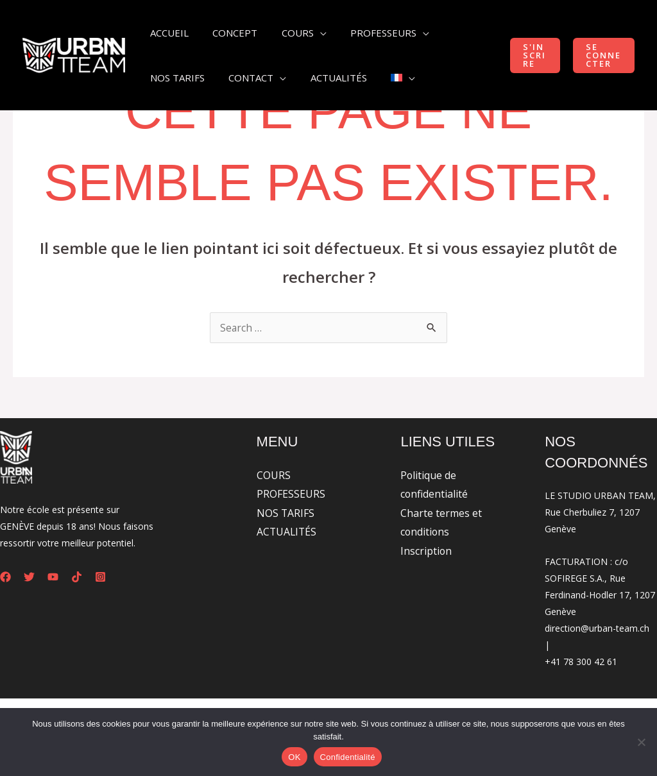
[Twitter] (29, 576)
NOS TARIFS (286, 513)
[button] (530, 55)
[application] (308, 32)
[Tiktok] (76, 576)
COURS (274, 475)
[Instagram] (100, 576)
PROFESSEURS (291, 494)
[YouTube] (52, 576)
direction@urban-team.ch (597, 628)
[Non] (641, 742)
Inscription (426, 551)
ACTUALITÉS (287, 532)
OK (294, 757)
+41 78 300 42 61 (581, 661)
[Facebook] (5, 576)
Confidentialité (347, 757)
